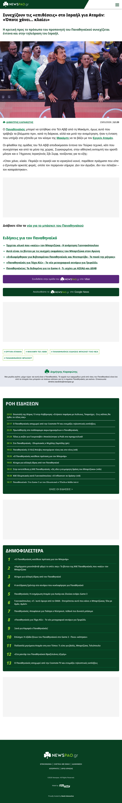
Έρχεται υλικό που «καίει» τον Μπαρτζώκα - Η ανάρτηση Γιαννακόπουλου (52, 245)
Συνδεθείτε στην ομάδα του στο (61, 279)
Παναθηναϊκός (15, 129)
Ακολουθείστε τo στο (61, 292)
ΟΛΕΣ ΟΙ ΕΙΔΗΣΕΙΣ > (61, 489)
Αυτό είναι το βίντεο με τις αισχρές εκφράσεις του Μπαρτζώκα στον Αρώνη (53, 251)
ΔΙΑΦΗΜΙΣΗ (77, 764)
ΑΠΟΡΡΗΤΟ (54, 769)
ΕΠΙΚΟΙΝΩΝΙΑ (46, 764)
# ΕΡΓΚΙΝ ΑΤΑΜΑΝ (13, 352)
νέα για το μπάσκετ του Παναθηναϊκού (55, 225)
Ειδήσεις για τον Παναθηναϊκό (30, 237)
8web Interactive (67, 796)
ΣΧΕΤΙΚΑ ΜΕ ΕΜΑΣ (62, 764)
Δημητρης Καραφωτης (19, 122)
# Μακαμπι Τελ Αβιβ (36, 352)
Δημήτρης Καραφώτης (64, 372)
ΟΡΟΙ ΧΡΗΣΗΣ (67, 769)
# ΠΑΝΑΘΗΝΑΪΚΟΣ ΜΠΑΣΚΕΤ (18, 358)
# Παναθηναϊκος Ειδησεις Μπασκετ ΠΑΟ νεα (74, 352)
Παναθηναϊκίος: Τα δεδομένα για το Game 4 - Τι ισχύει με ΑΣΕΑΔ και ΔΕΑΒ (51, 268)
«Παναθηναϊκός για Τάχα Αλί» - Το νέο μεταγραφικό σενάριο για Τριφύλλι (52, 262)
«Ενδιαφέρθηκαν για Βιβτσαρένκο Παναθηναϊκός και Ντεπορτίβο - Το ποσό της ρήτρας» (60, 257)
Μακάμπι (63, 138)
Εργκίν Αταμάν (103, 138)
